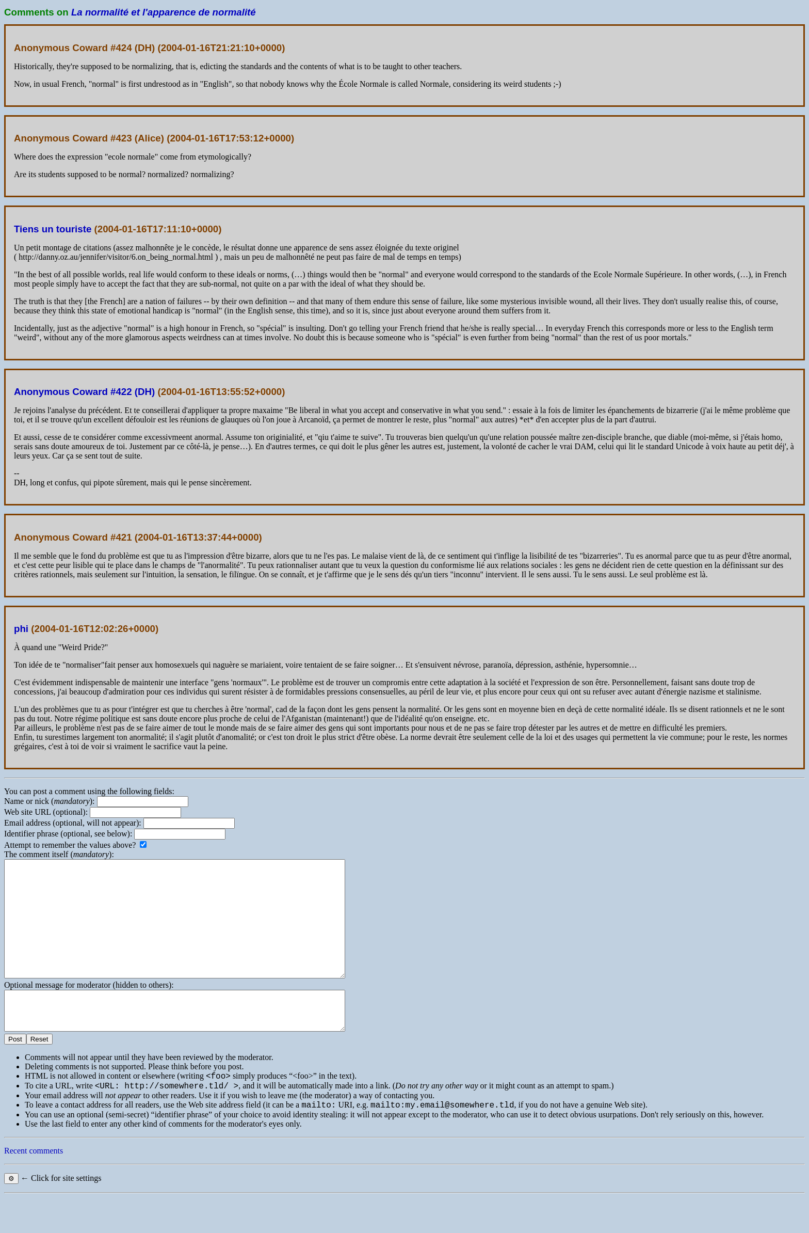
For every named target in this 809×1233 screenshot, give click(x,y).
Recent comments (33, 1186)
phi (21, 628)
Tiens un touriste (52, 229)
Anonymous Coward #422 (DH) (84, 391)
